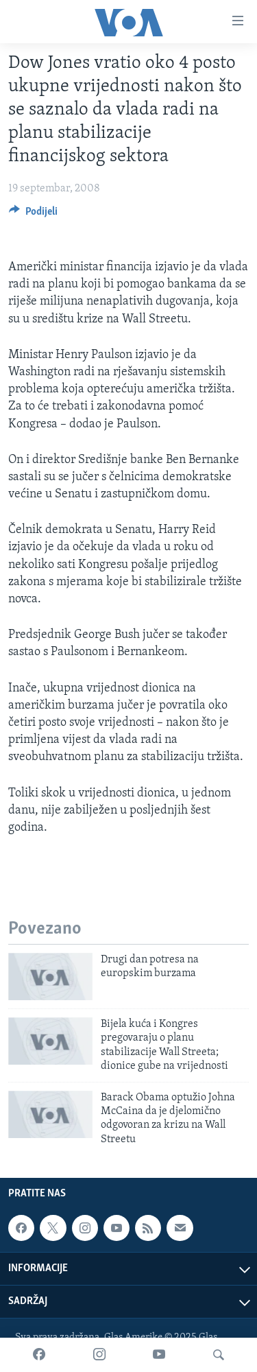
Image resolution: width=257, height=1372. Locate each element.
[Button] (33, 215)
